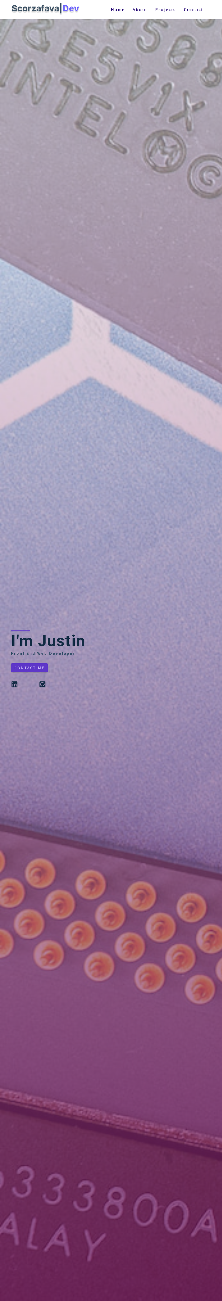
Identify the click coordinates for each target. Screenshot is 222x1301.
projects (165, 9)
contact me (29, 667)
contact (193, 9)
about (140, 9)
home (118, 9)
